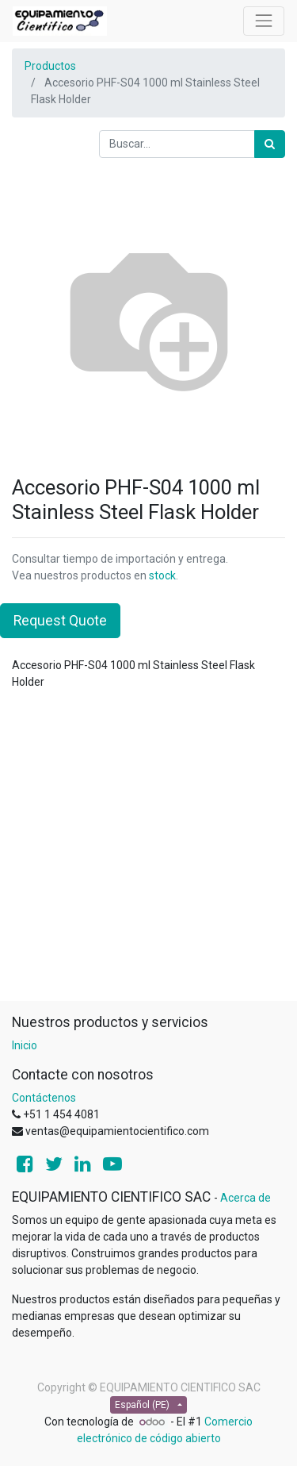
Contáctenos (44, 1097)
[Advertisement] (148, 852)
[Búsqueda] (269, 144)
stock (162, 575)
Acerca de (245, 1197)
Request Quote (60, 621)
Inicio (24, 1045)
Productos (50, 66)
